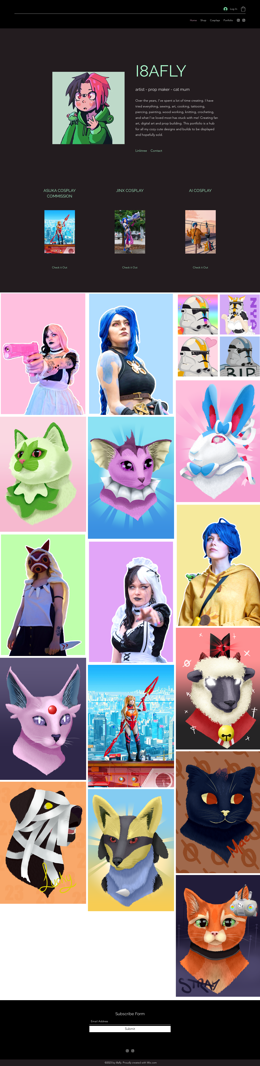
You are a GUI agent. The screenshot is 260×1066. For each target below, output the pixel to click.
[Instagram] (238, 20)
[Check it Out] (59, 267)
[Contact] (156, 151)
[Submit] (130, 1029)
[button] (243, 9)
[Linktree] (141, 151)
